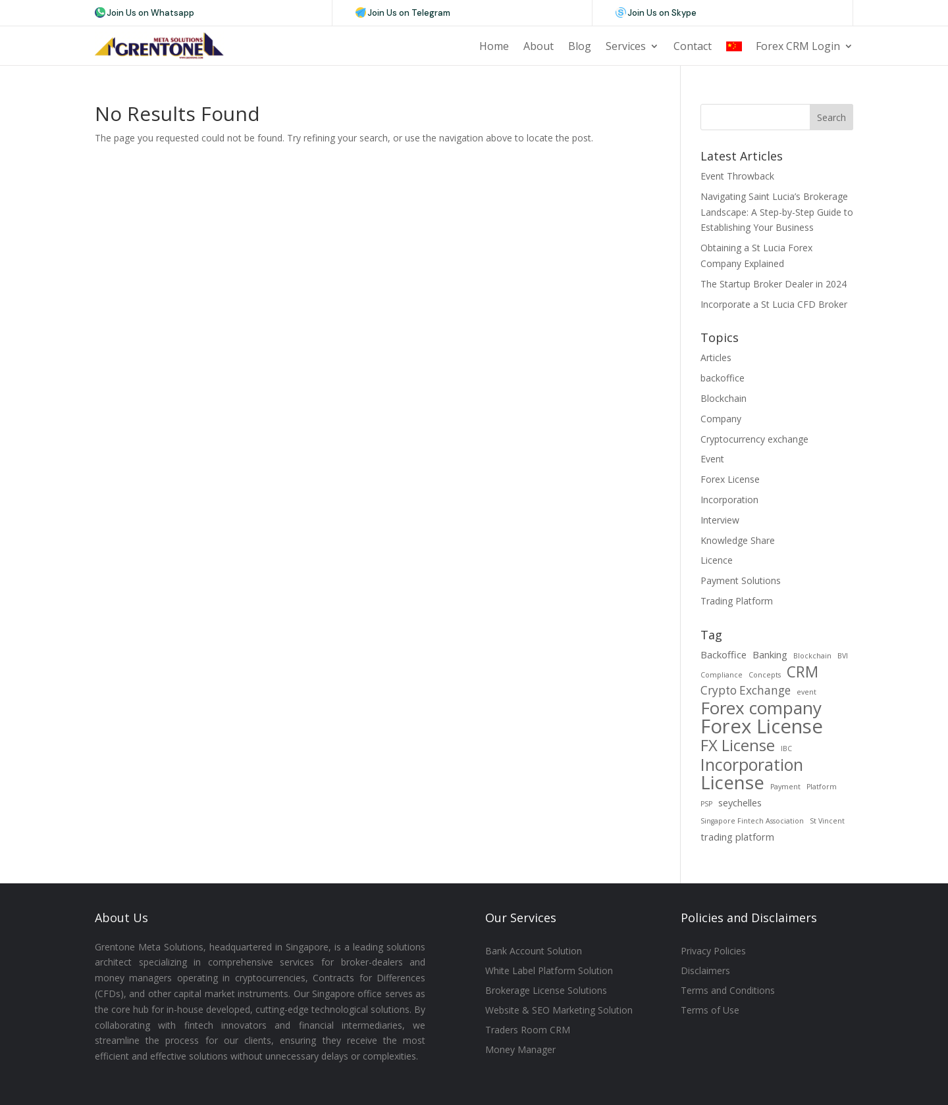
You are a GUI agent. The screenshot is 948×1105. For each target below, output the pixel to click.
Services (626, 46)
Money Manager (520, 1050)
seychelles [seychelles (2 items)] (740, 802)
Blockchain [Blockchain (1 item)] (812, 655)
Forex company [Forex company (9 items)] (761, 708)
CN (733, 46)
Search (831, 117)
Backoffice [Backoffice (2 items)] (723, 654)
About (538, 46)
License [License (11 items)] (732, 783)
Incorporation (729, 499)
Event (712, 459)
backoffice (722, 378)
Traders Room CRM (527, 1030)
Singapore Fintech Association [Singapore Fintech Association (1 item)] (752, 820)
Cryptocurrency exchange (754, 439)
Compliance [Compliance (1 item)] (721, 674)
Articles (715, 357)
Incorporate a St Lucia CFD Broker (773, 304)
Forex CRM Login (798, 46)
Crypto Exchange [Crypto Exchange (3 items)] (745, 690)
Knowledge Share (737, 540)
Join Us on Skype (662, 12)
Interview (719, 520)
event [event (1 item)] (806, 692)
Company (720, 418)
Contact (692, 46)
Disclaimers (705, 971)
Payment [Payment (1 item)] (785, 786)
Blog (579, 46)
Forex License (730, 479)
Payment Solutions (740, 580)
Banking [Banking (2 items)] (769, 654)
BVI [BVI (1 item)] (842, 655)
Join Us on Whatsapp (150, 12)
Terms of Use (710, 1011)
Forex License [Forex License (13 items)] (761, 727)
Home (494, 46)
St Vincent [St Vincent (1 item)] (827, 820)
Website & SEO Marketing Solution (559, 1011)
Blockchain (723, 398)
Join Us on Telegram (408, 12)
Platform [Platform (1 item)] (821, 786)
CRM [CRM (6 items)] (802, 672)
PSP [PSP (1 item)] (706, 803)
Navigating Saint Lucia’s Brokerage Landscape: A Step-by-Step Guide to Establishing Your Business (776, 212)
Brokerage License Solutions (546, 991)
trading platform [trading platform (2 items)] (737, 836)
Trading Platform (736, 601)
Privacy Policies (713, 951)
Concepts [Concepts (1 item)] (765, 674)
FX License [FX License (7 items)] (737, 746)
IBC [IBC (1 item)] (786, 748)
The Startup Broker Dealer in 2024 (773, 284)
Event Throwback (737, 176)
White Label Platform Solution (549, 971)
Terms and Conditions (728, 991)
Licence (716, 560)
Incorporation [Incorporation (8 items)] (751, 765)
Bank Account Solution (533, 951)
